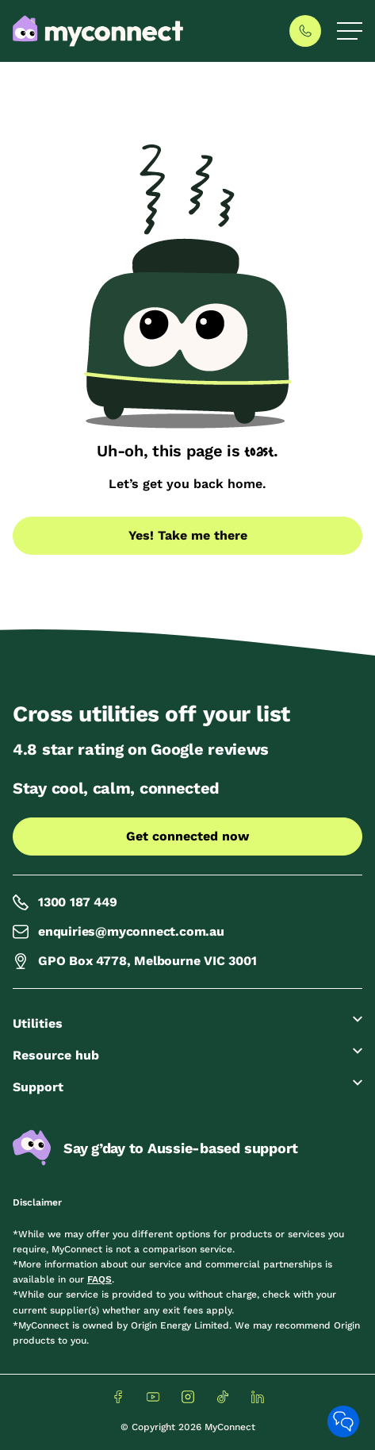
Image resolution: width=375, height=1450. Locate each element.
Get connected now (187, 836)
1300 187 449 (65, 902)
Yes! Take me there (187, 535)
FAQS (99, 1279)
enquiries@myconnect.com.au (118, 932)
